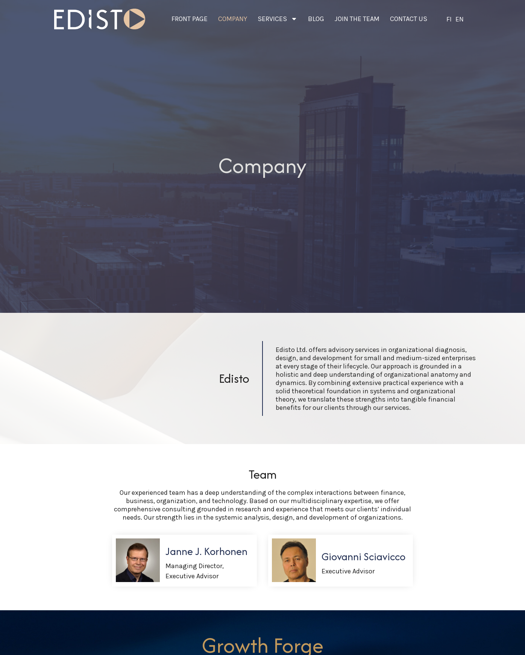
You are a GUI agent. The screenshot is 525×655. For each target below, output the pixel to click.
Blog (316, 19)
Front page (189, 19)
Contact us (408, 19)
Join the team (357, 19)
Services (277, 19)
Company (232, 19)
